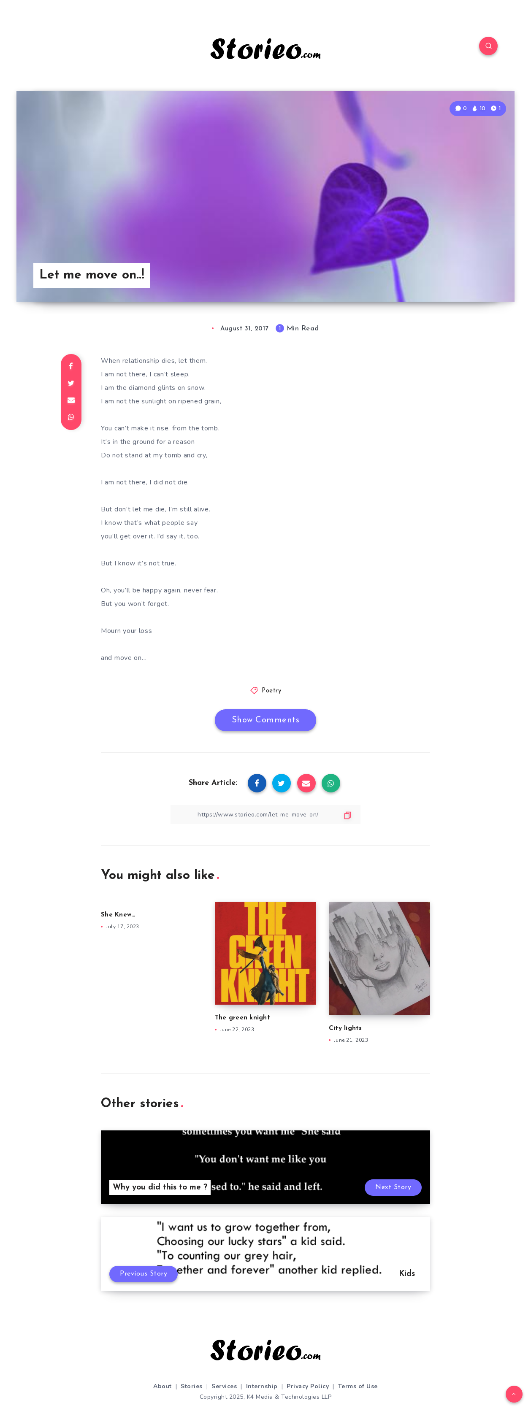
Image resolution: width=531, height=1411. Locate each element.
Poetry (271, 691)
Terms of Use (358, 1386)
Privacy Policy (308, 1386)
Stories (192, 1386)
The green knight (243, 1018)
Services (224, 1386)
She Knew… (118, 915)
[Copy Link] (265, 814)
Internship (262, 1386)
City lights (345, 1028)
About (162, 1386)
